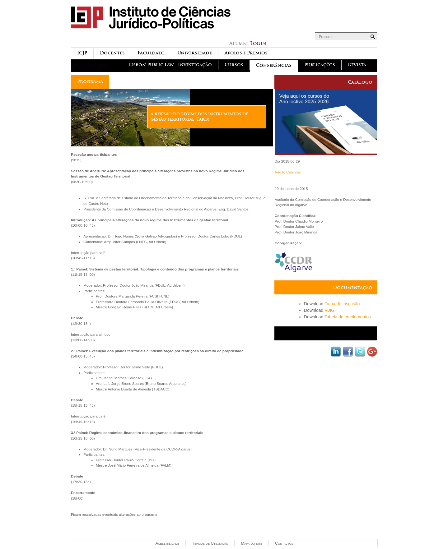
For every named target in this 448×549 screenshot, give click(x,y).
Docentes (112, 53)
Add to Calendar (288, 172)
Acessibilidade (167, 543)
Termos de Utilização (210, 543)
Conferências (274, 65)
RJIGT (330, 310)
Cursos (234, 64)
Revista (357, 64)
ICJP (82, 53)
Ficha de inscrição (342, 303)
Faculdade (151, 53)
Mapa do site (251, 543)
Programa (90, 81)
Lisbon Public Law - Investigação (170, 64)
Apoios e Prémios (246, 53)
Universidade (194, 53)
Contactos (284, 543)
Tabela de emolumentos (347, 316)
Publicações (319, 64)
